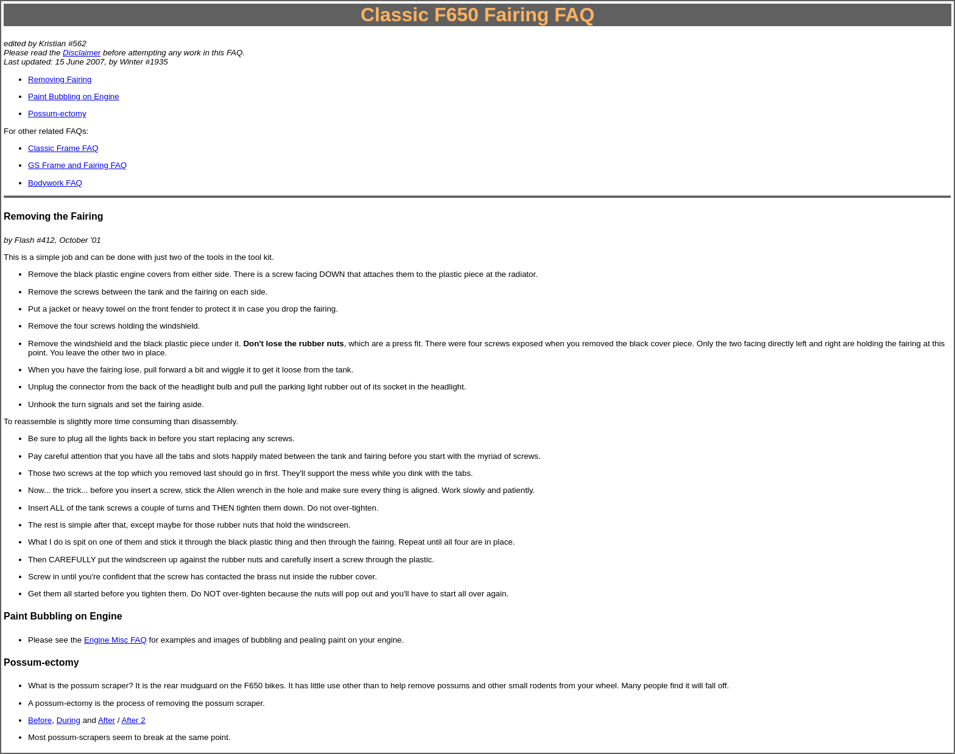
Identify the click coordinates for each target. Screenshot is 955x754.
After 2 (133, 720)
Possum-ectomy (57, 113)
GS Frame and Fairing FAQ (77, 165)
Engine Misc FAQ (115, 639)
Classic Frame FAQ (63, 148)
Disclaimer (81, 52)
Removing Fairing (59, 79)
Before (40, 720)
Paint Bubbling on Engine (73, 96)
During (68, 720)
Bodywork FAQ (55, 182)
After (106, 720)
